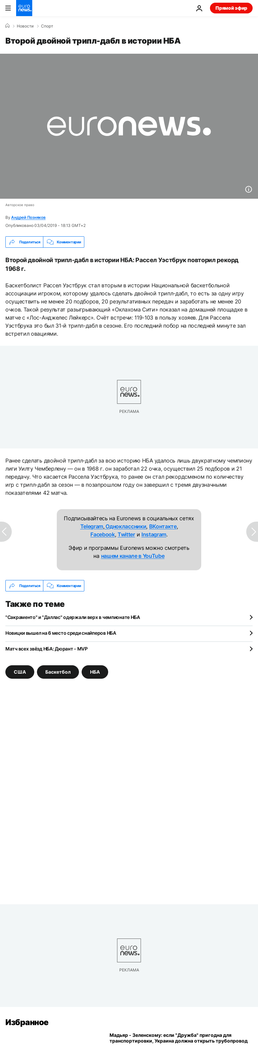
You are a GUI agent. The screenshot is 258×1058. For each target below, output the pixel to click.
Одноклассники (125, 526)
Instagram (153, 534)
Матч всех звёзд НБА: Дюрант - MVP (46, 649)
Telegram (91, 526)
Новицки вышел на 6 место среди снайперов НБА (60, 633)
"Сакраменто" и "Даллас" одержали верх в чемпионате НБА (72, 617)
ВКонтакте (163, 526)
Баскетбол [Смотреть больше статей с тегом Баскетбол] (58, 672)
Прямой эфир (231, 8)
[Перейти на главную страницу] (24, 8)
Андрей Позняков (28, 217)
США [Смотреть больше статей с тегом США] (20, 672)
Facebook (102, 534)
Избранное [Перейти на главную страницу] (27, 1022)
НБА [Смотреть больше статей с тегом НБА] (95, 672)
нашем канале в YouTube (133, 555)
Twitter (126, 534)
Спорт (47, 26)
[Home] (7, 25)
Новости (25, 26)
